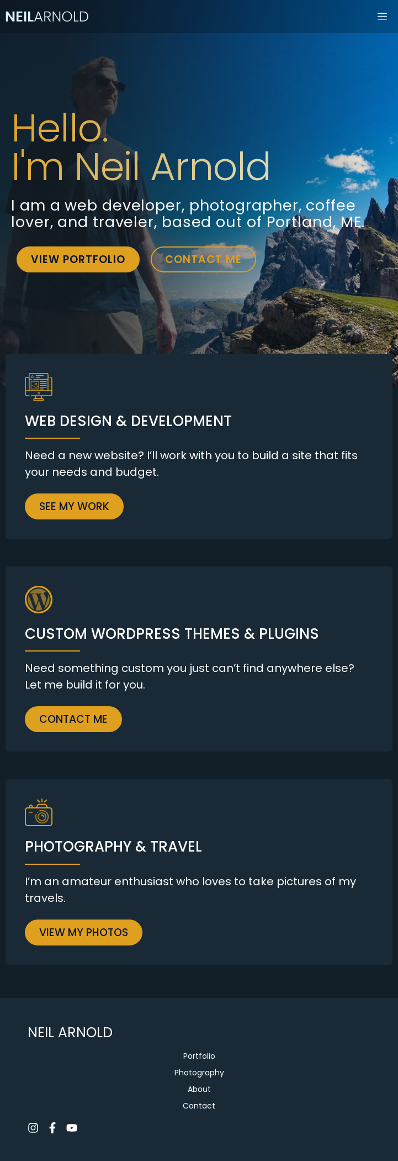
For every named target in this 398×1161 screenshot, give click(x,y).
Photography (199, 1072)
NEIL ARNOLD (70, 1032)
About (199, 1089)
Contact (199, 1105)
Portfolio (199, 1056)
